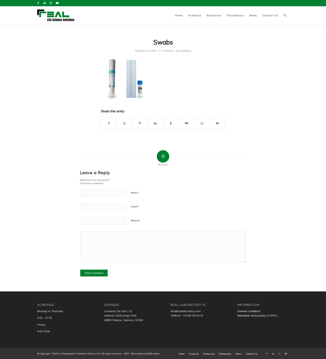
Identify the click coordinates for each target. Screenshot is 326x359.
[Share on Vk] (186, 123)
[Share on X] (124, 123)
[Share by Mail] (217, 123)
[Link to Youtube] (57, 3)
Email (135, 206)
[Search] (285, 15)
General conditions (248, 311)
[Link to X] (51, 3)
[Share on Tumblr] (171, 123)
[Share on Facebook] (109, 123)
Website (135, 220)
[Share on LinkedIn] (155, 123)
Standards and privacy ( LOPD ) (257, 315)
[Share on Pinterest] (140, 123)
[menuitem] (178, 15)
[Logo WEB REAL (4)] (57, 15)
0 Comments (166, 50)
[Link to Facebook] (38, 3)
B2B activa (153, 353)
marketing (185, 50)
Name (135, 192)
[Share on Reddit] (202, 123)
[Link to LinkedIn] (45, 3)
